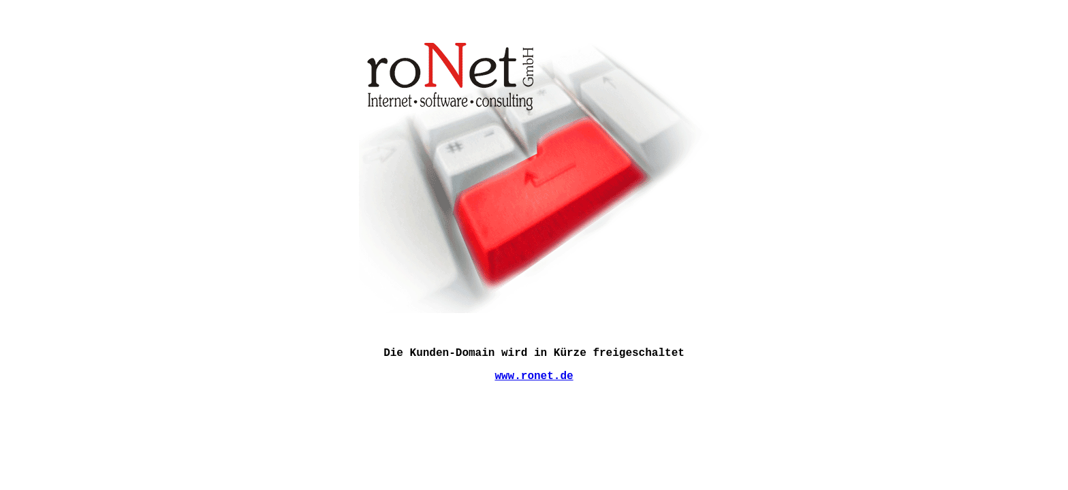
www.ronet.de (533, 376)
